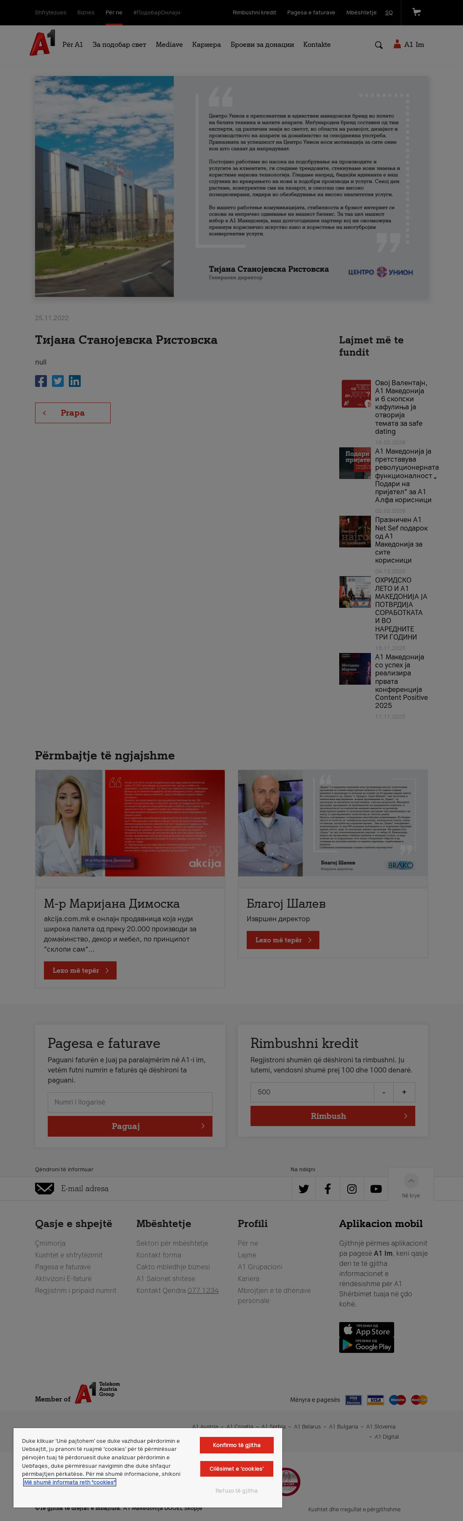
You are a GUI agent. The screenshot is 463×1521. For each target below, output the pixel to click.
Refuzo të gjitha (236, 1491)
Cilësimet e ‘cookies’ (237, 1469)
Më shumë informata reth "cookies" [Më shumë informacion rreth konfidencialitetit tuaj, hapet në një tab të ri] (69, 1482)
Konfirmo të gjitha (237, 1445)
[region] (148, 1467)
